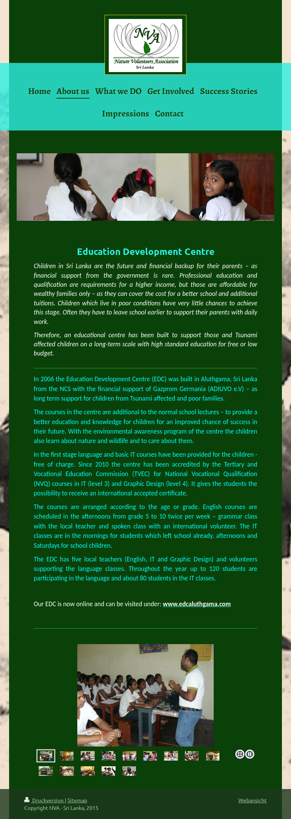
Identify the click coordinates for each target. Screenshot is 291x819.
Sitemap (77, 800)
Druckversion (44, 800)
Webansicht (252, 800)
